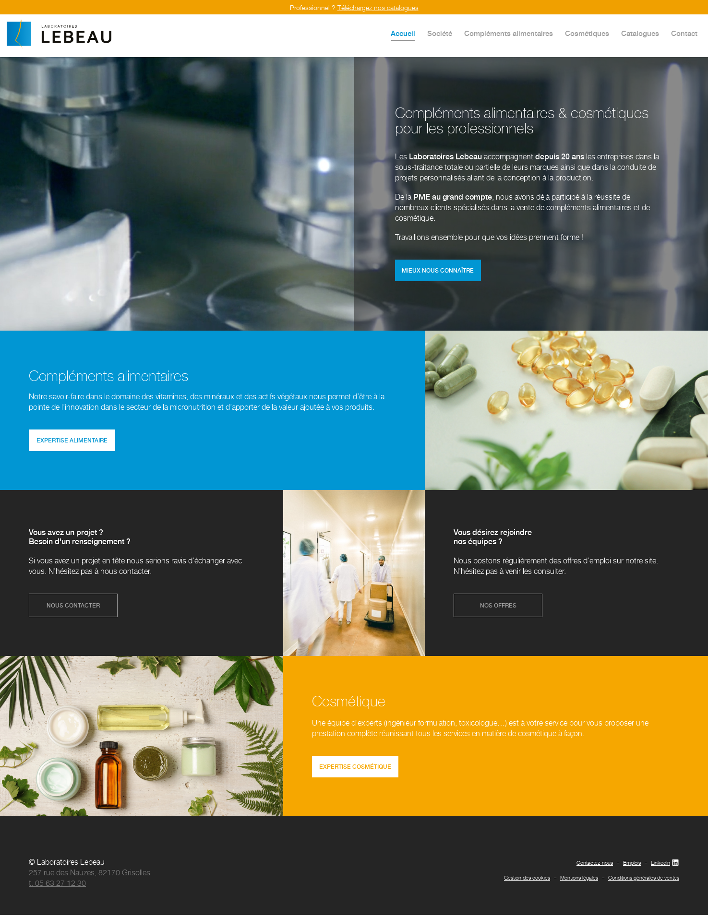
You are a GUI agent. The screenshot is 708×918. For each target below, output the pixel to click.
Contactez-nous (594, 865)
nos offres (498, 607)
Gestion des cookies (527, 880)
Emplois (632, 865)
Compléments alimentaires (508, 33)
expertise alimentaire (73, 441)
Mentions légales (579, 880)
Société (439, 33)
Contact (684, 33)
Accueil (403, 33)
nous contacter (73, 607)
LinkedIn (665, 865)
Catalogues (640, 33)
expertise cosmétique (357, 769)
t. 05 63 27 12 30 (57, 886)
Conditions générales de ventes (643, 880)
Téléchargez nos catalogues (378, 7)
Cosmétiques (587, 33)
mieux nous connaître (439, 270)
